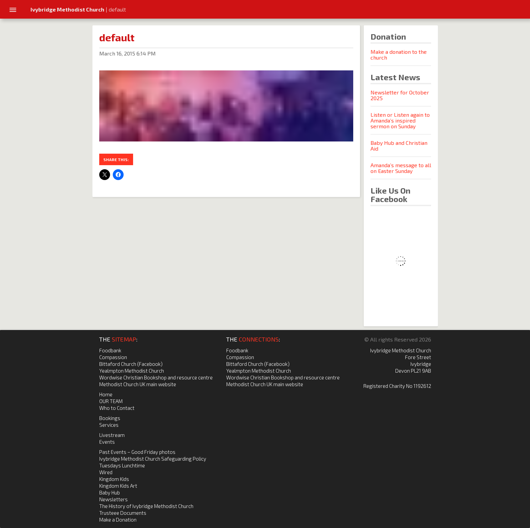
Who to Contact (116, 408)
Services (109, 425)
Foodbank (110, 350)
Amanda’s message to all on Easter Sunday (400, 168)
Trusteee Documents (122, 513)
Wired (105, 472)
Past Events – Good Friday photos (137, 452)
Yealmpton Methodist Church (131, 371)
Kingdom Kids (114, 479)
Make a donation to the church (398, 54)
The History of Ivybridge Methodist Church (146, 506)
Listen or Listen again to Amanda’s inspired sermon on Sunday (400, 120)
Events (107, 442)
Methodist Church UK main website (137, 384)
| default (78, 9)
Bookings (109, 418)
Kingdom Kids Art (118, 486)
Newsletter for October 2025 (399, 95)
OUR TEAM (111, 401)
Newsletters (113, 499)
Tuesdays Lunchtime (122, 465)
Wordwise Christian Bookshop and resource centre (156, 377)
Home (105, 394)
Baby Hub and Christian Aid (398, 145)
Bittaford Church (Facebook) (131, 364)
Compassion (113, 357)
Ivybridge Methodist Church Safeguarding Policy (152, 459)
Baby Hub (109, 492)
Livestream (112, 435)
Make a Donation (117, 519)
